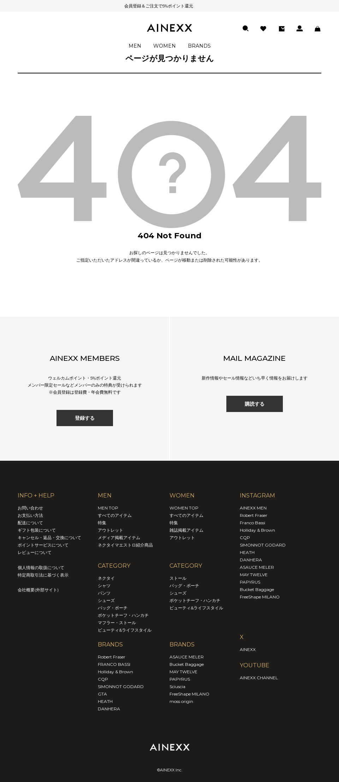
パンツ (104, 593)
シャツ (104, 585)
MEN (135, 46)
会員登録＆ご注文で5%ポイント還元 (150, 5)
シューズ (106, 600)
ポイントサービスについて (43, 545)
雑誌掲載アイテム (186, 530)
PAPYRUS (180, 679)
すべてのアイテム (115, 515)
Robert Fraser (111, 656)
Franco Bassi (252, 522)
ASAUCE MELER (187, 656)
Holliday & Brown (115, 671)
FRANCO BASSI (114, 664)
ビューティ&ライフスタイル (124, 630)
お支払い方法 (30, 515)
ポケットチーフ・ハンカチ (123, 615)
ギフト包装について (37, 530)
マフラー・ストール (117, 622)
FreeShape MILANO (189, 694)
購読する (254, 404)
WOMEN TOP (184, 508)
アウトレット (110, 530)
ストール (178, 578)
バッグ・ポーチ (112, 607)
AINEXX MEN (253, 508)
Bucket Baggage (187, 664)
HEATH (105, 701)
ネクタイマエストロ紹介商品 (125, 545)
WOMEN (164, 46)
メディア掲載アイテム (119, 537)
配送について (30, 522)
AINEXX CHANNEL (259, 677)
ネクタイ (106, 578)
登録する (85, 418)
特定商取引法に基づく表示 (43, 575)
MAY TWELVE (183, 671)
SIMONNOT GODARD (121, 686)
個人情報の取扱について (41, 567)
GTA (102, 694)
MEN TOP (108, 508)
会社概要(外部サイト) (38, 589)
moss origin (181, 701)
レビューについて (35, 552)
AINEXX (248, 649)
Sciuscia (177, 686)
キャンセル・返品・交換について (49, 537)
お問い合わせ (30, 508)
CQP (103, 679)
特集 (102, 522)
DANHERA (109, 708)
